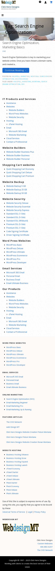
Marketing (25, 76)
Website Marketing (17, 135)
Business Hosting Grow (16, 458)
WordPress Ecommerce (16, 255)
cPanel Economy (13, 468)
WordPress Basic (14, 244)
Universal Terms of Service (13, 512)
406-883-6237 (46, 547)
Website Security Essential (18, 206)
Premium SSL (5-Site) (15, 224)
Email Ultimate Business (17, 283)
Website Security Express (17, 210)
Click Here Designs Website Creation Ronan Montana (28, 442)
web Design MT (13, 427)
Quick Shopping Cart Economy (20, 169)
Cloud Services (12, 138)
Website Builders (16, 110)
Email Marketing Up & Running (18, 409)
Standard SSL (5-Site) (15, 217)
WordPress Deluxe (14, 248)
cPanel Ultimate (12, 479)
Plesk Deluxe (11, 490)
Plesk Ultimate (12, 493)
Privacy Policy (40, 512)
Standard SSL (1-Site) (15, 213)
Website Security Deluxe (17, 203)
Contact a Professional (16, 141)
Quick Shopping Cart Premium (20, 176)
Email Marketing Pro (14, 406)
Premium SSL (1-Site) (15, 227)
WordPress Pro (13, 259)
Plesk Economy (12, 486)
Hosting (10, 120)
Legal (30, 512)
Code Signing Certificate (17, 231)
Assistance (11, 103)
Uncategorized (21, 79)
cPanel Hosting (16, 124)
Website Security (16, 117)
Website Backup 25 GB (16, 189)
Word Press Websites (18, 113)
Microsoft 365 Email (18, 131)
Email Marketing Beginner (17, 402)
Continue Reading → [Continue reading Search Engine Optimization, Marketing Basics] (16, 70)
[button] (4, 15)
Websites (10, 106)
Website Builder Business (18, 155)
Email (8, 127)
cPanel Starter (12, 472)
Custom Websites (45, 543)
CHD (4, 51)
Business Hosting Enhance (17, 454)
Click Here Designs (10, 6)
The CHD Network (14, 422)
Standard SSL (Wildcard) (17, 220)
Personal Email (13, 276)
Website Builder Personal (17, 159)
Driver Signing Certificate (17, 235)
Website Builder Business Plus (20, 152)
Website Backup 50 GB (16, 193)
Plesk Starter (11, 482)
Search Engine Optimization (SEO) (20, 399)
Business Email (13, 279)
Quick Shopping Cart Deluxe (19, 172)
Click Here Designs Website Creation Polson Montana (28, 432)
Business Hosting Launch (16, 465)
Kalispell (16, 76)
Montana (35, 76)
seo (22, 84)
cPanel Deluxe (12, 475)
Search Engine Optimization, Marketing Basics (20, 45)
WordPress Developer (16, 262)
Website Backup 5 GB (16, 186)
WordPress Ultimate (15, 252)
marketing (26, 82)
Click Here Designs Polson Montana (21, 437)
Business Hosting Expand (17, 461)
